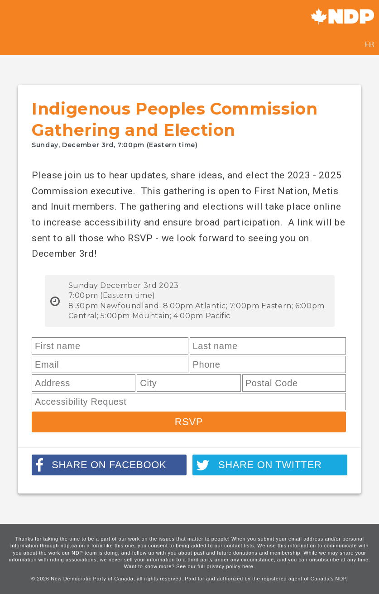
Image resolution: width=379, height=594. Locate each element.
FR (369, 43)
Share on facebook (100, 465)
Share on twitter (258, 465)
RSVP (189, 421)
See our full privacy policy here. (215, 566)
